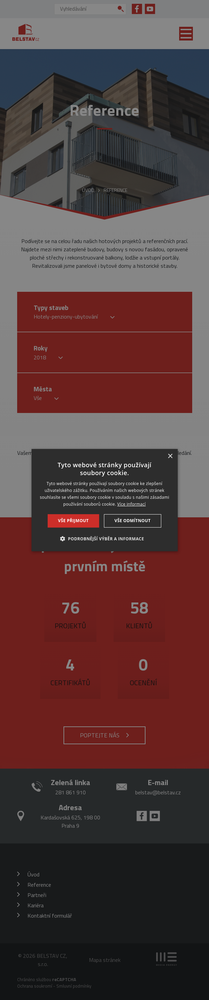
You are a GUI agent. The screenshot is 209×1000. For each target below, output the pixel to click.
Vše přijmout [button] (73, 521)
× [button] (170, 456)
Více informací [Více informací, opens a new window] (131, 504)
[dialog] (104, 500)
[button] (104, 539)
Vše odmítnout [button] (132, 521)
